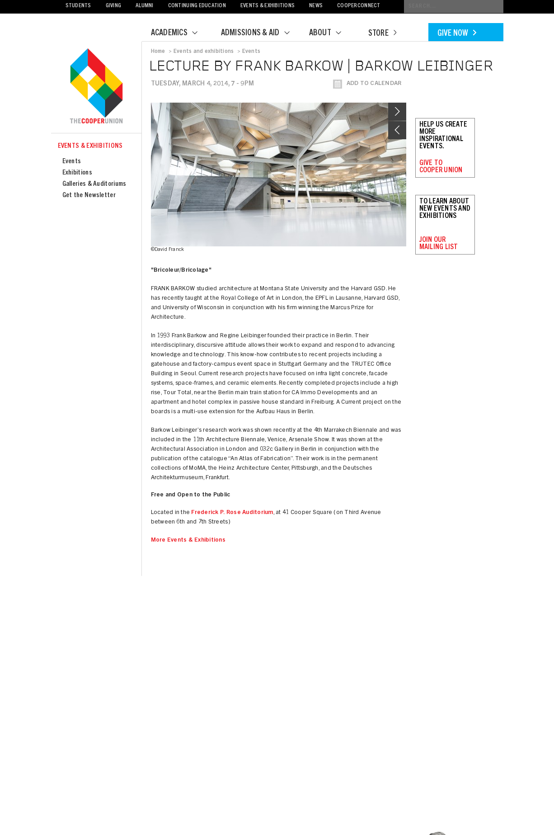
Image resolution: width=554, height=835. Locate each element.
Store (382, 34)
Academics (180, 33)
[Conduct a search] (453, 6)
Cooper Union (96, 87)
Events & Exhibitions (267, 6)
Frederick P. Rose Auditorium (232, 513)
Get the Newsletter (89, 195)
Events (71, 161)
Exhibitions (77, 173)
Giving (114, 6)
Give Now (456, 34)
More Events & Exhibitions (188, 540)
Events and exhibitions (204, 51)
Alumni (145, 6)
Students (78, 6)
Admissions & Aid (261, 33)
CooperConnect (358, 6)
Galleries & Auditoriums (94, 184)
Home (158, 51)
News (316, 6)
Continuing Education (197, 6)
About (330, 33)
